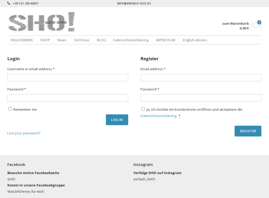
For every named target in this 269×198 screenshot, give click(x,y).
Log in (117, 119)
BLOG (101, 40)
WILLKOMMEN (22, 40)
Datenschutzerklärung (130, 40)
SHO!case (81, 40)
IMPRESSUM (165, 40)
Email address (153, 69)
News (62, 40)
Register (248, 131)
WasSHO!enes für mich (25, 191)
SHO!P (45, 40)
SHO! (11, 179)
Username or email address (31, 69)
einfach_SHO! (144, 179)
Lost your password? (23, 133)
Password (16, 89)
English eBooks (195, 40)
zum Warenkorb (235, 23)
